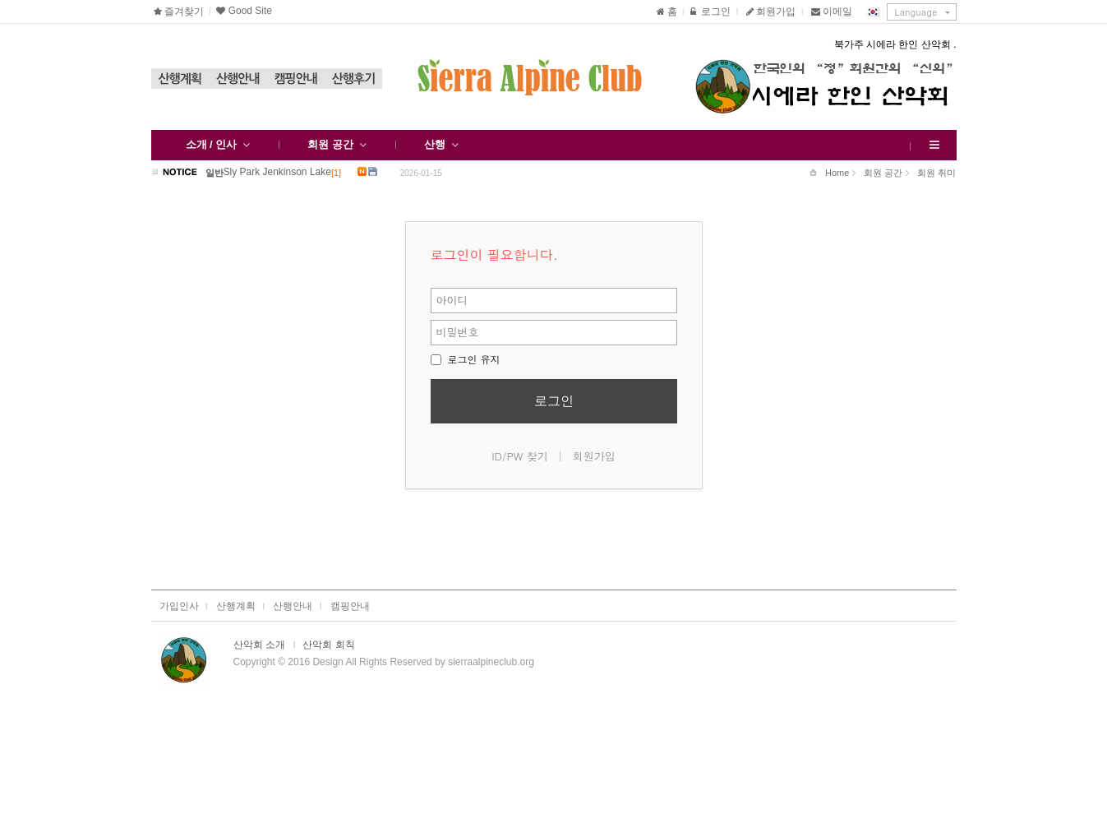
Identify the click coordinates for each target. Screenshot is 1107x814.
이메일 (831, 11)
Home (829, 173)
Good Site (243, 10)
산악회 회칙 (328, 644)
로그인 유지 (465, 359)
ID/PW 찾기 (519, 456)
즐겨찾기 (180, 11)
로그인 (710, 11)
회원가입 (769, 11)
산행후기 (353, 78)
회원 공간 (877, 174)
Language (916, 12)
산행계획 (180, 78)
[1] (336, 173)
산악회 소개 (259, 644)
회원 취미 (931, 174)
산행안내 (237, 78)
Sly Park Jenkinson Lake (277, 171)
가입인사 (179, 606)
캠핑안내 (295, 78)
